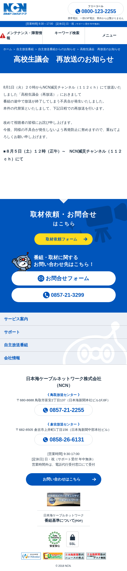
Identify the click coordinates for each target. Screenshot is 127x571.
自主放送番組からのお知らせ (57, 49)
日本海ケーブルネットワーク (63, 518)
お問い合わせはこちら (61, 479)
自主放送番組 (25, 49)
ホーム (7, 49)
